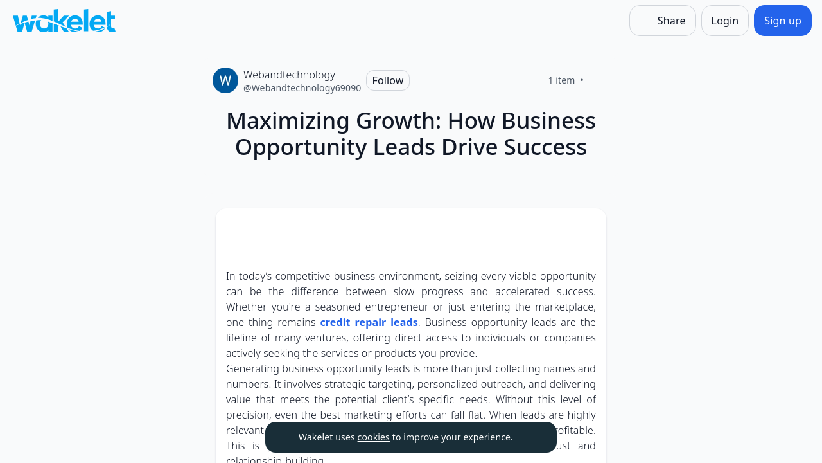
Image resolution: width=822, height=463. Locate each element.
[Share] (662, 20)
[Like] (599, 80)
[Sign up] (783, 20)
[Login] (725, 20)
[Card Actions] (585, 229)
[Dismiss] (531, 437)
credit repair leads (368, 322)
